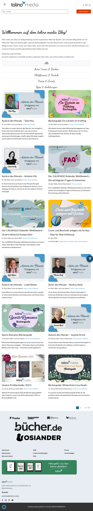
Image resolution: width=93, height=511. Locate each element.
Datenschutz (6, 453)
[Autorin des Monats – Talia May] (23, 92)
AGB (34, 450)
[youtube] (12, 500)
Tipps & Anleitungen (80, 241)
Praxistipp (70, 241)
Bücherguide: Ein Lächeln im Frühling (67, 120)
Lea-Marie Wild (17, 238)
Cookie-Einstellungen (40, 453)
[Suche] (4, 11)
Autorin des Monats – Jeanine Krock (66, 334)
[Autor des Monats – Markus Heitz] (69, 255)
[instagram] (6, 500)
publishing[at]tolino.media (10, 496)
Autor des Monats (29, 124)
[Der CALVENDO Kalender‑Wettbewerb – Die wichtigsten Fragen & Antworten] (69, 147)
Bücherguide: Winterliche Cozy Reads (67, 385)
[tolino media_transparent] (24, 2)
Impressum (5, 450)
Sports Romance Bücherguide (17, 334)
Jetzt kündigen (69, 453)
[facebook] (2, 500)
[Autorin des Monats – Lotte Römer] (23, 255)
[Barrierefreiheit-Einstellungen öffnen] (90, 258)
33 (86, 407)
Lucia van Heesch (16, 124)
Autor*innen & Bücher (77, 124)
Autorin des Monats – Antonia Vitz (19, 176)
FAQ (34, 456)
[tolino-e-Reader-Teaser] (39, 461)
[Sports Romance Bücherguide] (23, 306)
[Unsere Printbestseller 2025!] (23, 356)
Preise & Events (77, 184)
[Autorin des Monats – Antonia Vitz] (23, 147)
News (25, 238)
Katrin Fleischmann (64, 184)
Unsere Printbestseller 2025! (17, 385)
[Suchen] (35, 11)
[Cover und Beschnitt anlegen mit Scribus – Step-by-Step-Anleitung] (69, 201)
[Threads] (9, 500)
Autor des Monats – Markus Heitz (65, 284)
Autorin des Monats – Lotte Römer (19, 284)
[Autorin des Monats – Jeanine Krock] (69, 306)
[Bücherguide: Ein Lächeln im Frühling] (69, 92)
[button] (4, 507)
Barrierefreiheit (7, 456)
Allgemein (63, 241)
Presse (66, 450)
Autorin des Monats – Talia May (18, 120)
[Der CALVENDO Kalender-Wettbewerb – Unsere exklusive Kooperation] (23, 201)
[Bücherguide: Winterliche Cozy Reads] (69, 356)
